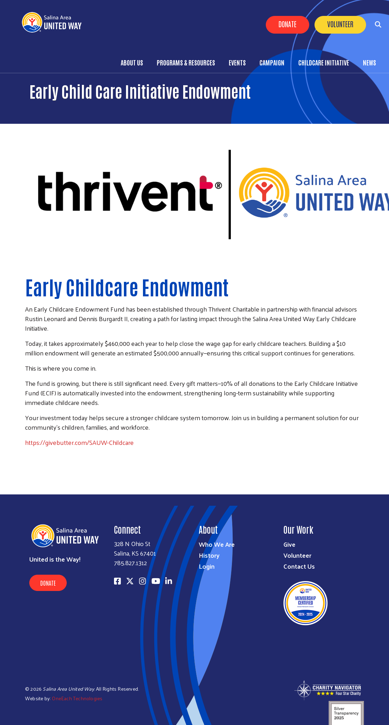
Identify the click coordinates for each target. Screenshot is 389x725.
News (369, 62)
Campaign (272, 62)
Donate (288, 23)
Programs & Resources (186, 62)
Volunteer (340, 23)
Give (289, 544)
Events (237, 62)
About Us (132, 62)
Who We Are (217, 544)
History (209, 555)
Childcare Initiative (323, 62)
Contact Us (299, 566)
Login (207, 566)
